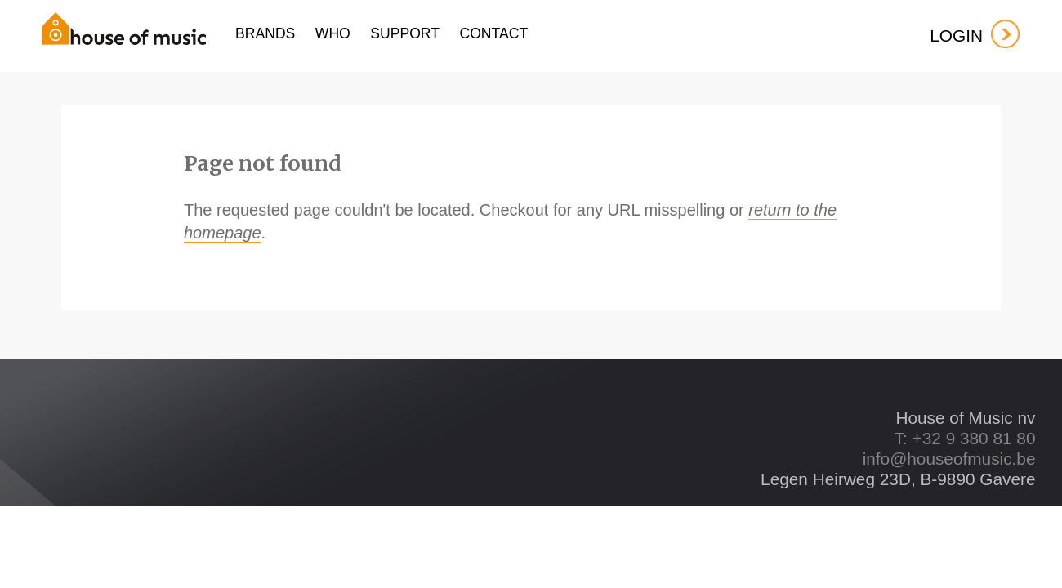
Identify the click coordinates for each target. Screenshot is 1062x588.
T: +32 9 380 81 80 (965, 438)
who (332, 33)
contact (493, 33)
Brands (265, 33)
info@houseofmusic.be (949, 458)
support (405, 33)
